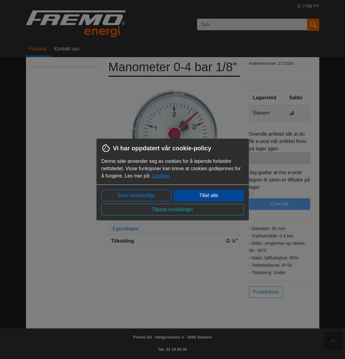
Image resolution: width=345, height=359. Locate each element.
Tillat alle (208, 195)
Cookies (161, 175)
